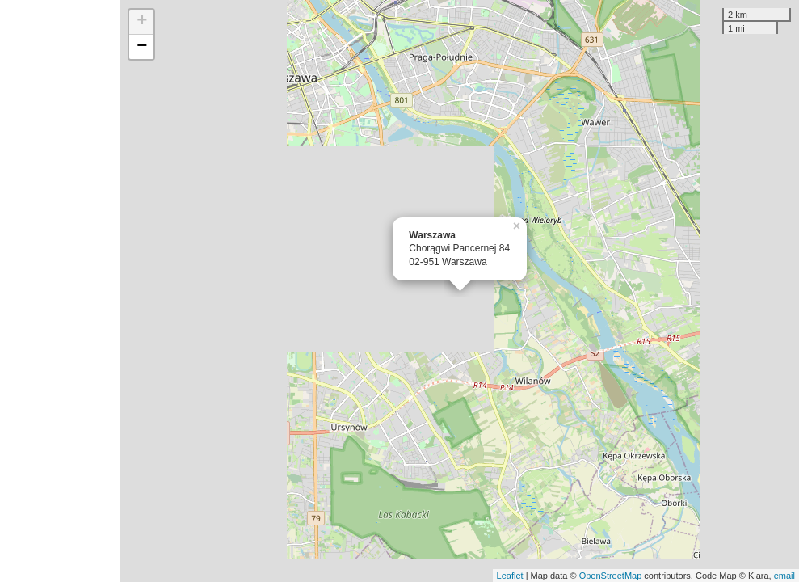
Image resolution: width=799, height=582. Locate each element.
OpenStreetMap (610, 575)
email (784, 575)
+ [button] (142, 22)
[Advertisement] (60, 291)
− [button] (142, 47)
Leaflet (510, 575)
